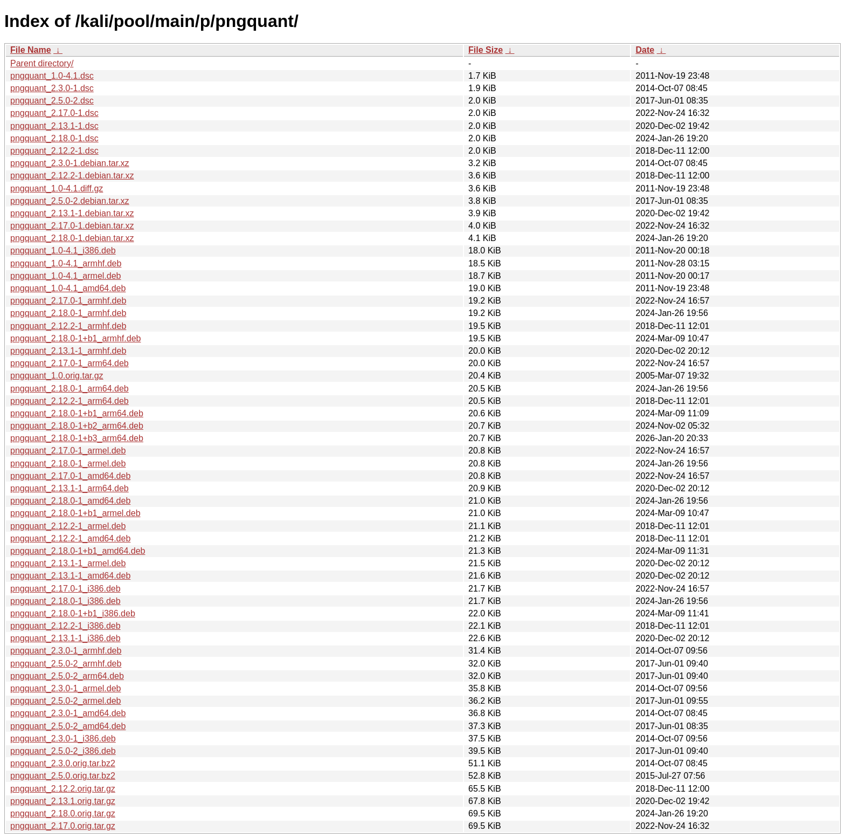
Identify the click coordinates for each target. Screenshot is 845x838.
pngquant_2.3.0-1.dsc (52, 88)
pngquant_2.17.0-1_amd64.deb (70, 475)
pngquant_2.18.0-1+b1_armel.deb (75, 513)
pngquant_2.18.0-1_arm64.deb (69, 388)
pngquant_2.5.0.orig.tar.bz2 (62, 775)
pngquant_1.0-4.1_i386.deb (63, 250)
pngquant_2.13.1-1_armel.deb (68, 563)
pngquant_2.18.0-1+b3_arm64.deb (76, 438)
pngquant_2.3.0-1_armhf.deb (65, 650)
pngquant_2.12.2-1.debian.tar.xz (72, 175)
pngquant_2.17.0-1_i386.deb (65, 588)
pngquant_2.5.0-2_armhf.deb (65, 663)
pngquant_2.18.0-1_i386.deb (65, 601)
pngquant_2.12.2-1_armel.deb (68, 526)
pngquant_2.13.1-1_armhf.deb (68, 350)
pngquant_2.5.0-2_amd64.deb (68, 726)
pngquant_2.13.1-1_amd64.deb (70, 575)
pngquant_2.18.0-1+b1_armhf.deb (75, 338)
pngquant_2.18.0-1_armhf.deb (68, 313)
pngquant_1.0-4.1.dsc (52, 75)
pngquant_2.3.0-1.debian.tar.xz (69, 163)
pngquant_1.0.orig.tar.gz (56, 375)
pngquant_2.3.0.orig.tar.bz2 (62, 763)
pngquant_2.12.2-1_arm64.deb (69, 401)
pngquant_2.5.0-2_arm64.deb (67, 676)
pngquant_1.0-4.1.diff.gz (56, 188)
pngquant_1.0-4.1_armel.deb (65, 275)
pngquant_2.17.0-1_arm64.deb (69, 363)
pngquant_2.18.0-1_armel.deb (68, 463)
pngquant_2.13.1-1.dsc (54, 125)
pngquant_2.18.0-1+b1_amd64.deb (77, 550)
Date (644, 49)
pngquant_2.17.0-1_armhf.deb (68, 300)
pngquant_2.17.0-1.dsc (54, 113)
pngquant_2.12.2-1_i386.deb (65, 625)
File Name (30, 49)
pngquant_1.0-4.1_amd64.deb (68, 288)
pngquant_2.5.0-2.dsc (52, 100)
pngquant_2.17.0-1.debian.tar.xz (72, 225)
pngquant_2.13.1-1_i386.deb (65, 638)
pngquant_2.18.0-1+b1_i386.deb (72, 613)
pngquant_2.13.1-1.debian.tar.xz (72, 213)
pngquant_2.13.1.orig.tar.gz (62, 801)
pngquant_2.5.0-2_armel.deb (65, 700)
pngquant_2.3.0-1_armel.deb (65, 688)
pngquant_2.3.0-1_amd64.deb (68, 713)
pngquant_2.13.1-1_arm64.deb (69, 488)
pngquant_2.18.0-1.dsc (54, 138)
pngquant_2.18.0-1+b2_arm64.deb (76, 425)
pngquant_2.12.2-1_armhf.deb (68, 326)
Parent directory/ (41, 63)
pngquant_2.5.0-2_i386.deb (63, 750)
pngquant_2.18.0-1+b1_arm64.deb (76, 413)
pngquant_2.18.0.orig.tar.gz (62, 813)
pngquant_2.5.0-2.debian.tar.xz (69, 200)
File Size (485, 49)
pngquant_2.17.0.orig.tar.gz (62, 825)
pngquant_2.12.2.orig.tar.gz (62, 788)
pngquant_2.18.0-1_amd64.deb (70, 500)
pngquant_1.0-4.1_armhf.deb (65, 263)
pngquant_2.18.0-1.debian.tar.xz (72, 238)
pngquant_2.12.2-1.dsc (54, 150)
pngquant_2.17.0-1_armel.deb (68, 450)
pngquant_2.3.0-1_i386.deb (63, 738)
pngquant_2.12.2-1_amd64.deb (70, 538)
